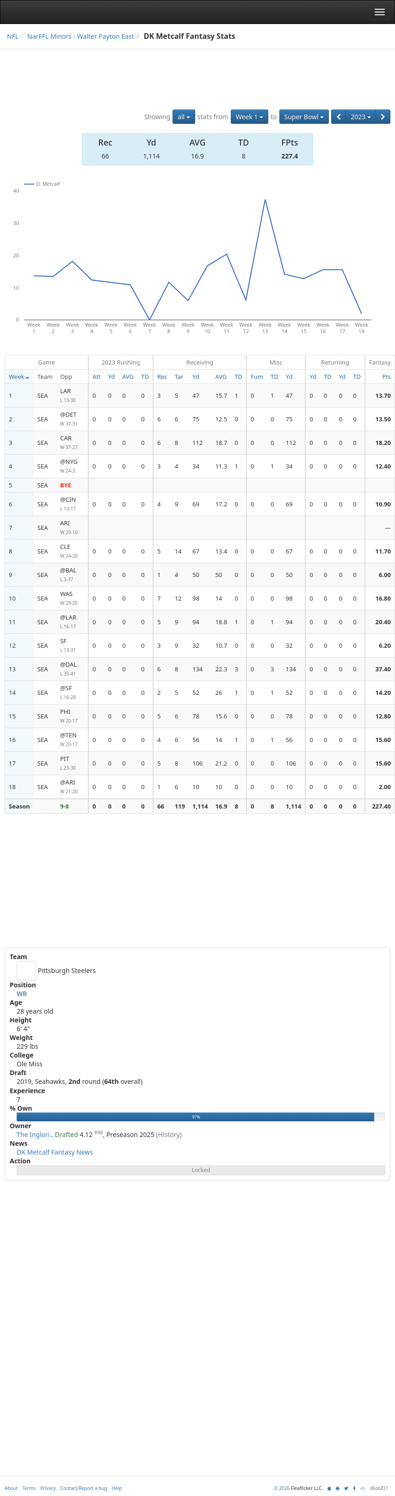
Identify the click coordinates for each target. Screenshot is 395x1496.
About (11, 1488)
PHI (72, 716)
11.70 (383, 551)
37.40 (383, 669)
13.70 (383, 395)
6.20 (385, 645)
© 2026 (282, 1488)
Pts (386, 376)
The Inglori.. (35, 1134)
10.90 (383, 504)
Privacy (48, 1488)
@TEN (72, 740)
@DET (72, 419)
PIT (72, 763)
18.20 (383, 442)
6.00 (385, 575)
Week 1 (249, 116)
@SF (72, 693)
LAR (72, 396)
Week (19, 376)
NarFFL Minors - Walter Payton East (80, 36)
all (184, 116)
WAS (72, 599)
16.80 (383, 598)
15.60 (383, 740)
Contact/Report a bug (84, 1488)
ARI (72, 528)
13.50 (383, 419)
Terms (29, 1488)
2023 (361, 116)
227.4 (289, 156)
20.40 (383, 622)
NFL (13, 36)
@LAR (72, 622)
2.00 (385, 787)
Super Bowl (304, 116)
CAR (72, 443)
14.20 (383, 692)
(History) (169, 1134)
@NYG (72, 466)
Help (117, 1488)
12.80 (383, 716)
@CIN (72, 504)
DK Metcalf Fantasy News (55, 1152)
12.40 (383, 466)
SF (72, 646)
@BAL (72, 575)
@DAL (72, 669)
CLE (72, 551)
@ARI (72, 787)
